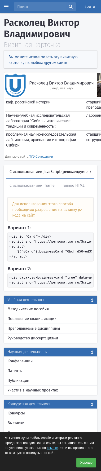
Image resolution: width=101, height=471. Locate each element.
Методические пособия (28, 309)
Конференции (20, 361)
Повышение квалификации (32, 318)
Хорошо (86, 462)
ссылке (52, 448)
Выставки (16, 423)
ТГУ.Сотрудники (41, 156)
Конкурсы (16, 413)
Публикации (18, 380)
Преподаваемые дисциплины (34, 328)
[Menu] (6, 6)
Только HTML (73, 185)
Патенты (15, 371)
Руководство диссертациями (33, 338)
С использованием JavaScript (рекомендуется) (50, 171)
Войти (89, 6)
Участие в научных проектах (33, 390)
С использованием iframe (31, 185)
